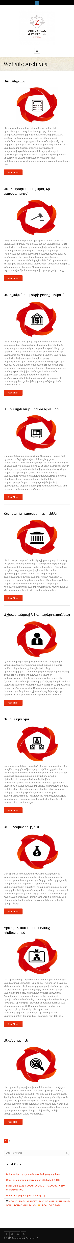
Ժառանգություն (17, 719)
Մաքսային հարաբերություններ (31, 409)
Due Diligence (14, 81)
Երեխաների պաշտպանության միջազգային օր (33, 1174)
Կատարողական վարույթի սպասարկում (27, 191)
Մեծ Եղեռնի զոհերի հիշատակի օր (25, 1195)
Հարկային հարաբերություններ (31, 513)
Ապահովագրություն (21, 826)
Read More (13, 172)
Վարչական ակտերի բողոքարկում (34, 294)
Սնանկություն (16, 1040)
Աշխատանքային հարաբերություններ (37, 614)
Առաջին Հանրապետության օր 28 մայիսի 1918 (33, 1180)
